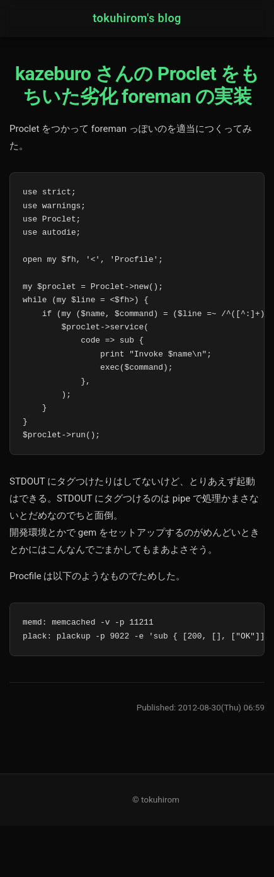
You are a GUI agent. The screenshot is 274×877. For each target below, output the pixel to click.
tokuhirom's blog (137, 18)
